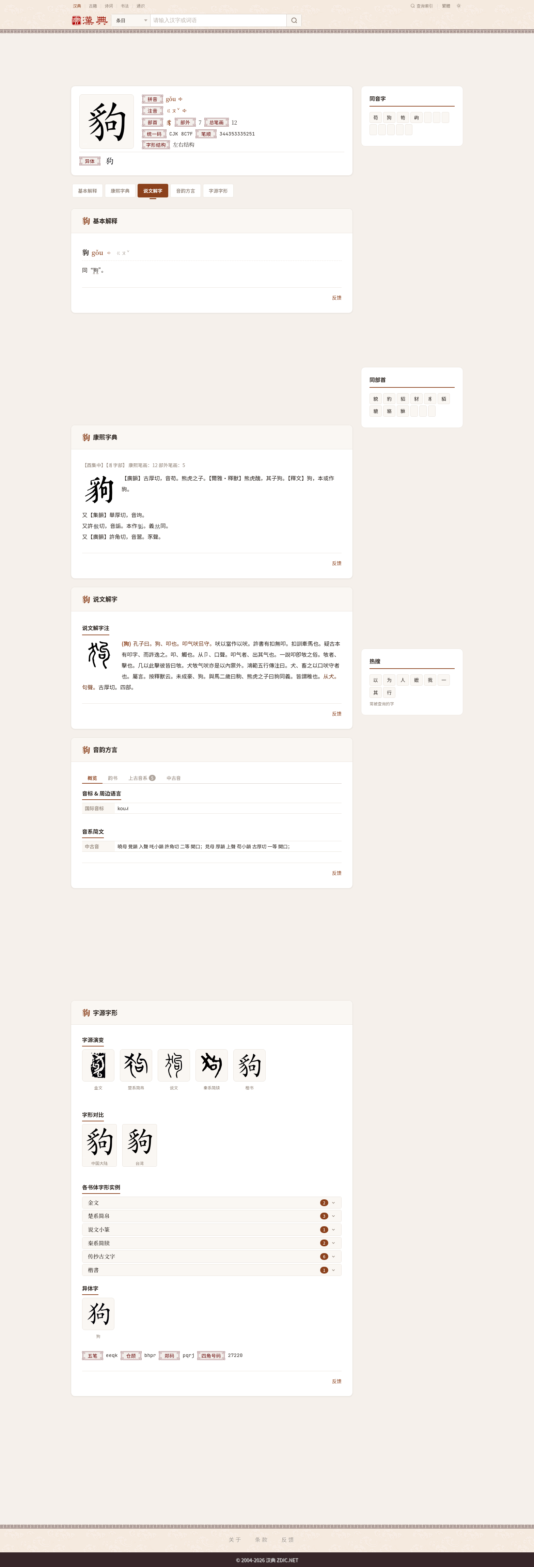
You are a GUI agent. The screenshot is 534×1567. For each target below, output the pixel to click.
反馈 (337, 297)
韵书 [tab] (112, 777)
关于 (235, 1539)
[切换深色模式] (458, 6)
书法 (125, 6)
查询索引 (421, 6)
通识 (141, 6)
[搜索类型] (130, 20)
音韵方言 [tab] (185, 190)
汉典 (77, 6)
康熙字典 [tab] (120, 190)
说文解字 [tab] (152, 190)
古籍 (93, 6)
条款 (262, 1539)
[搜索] (293, 20)
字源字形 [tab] (218, 190)
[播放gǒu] (181, 99)
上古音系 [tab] (142, 777)
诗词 (109, 6)
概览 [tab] (92, 777)
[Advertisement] (267, 54)
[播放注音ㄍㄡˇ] (185, 110)
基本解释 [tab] (87, 190)
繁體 (446, 6)
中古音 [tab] (174, 777)
